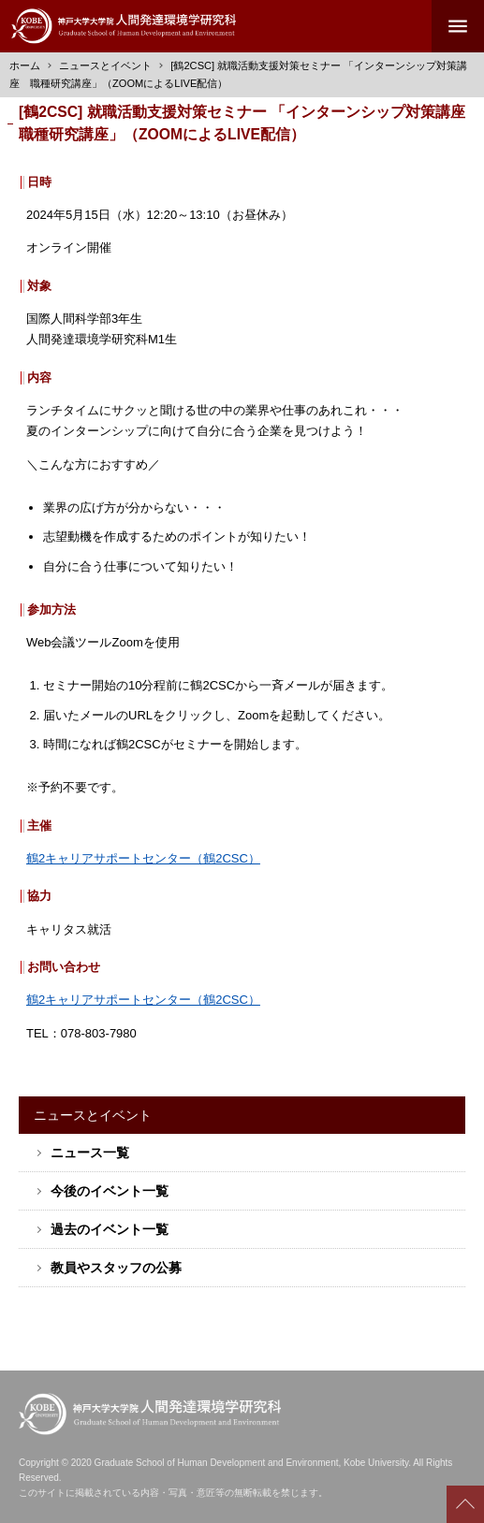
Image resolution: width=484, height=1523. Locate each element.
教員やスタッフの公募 (116, 1267)
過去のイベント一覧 (110, 1229)
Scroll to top (465, 1504)
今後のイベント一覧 (110, 1190)
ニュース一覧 (90, 1152)
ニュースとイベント (105, 65)
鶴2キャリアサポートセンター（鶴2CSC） (143, 858)
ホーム (24, 65)
